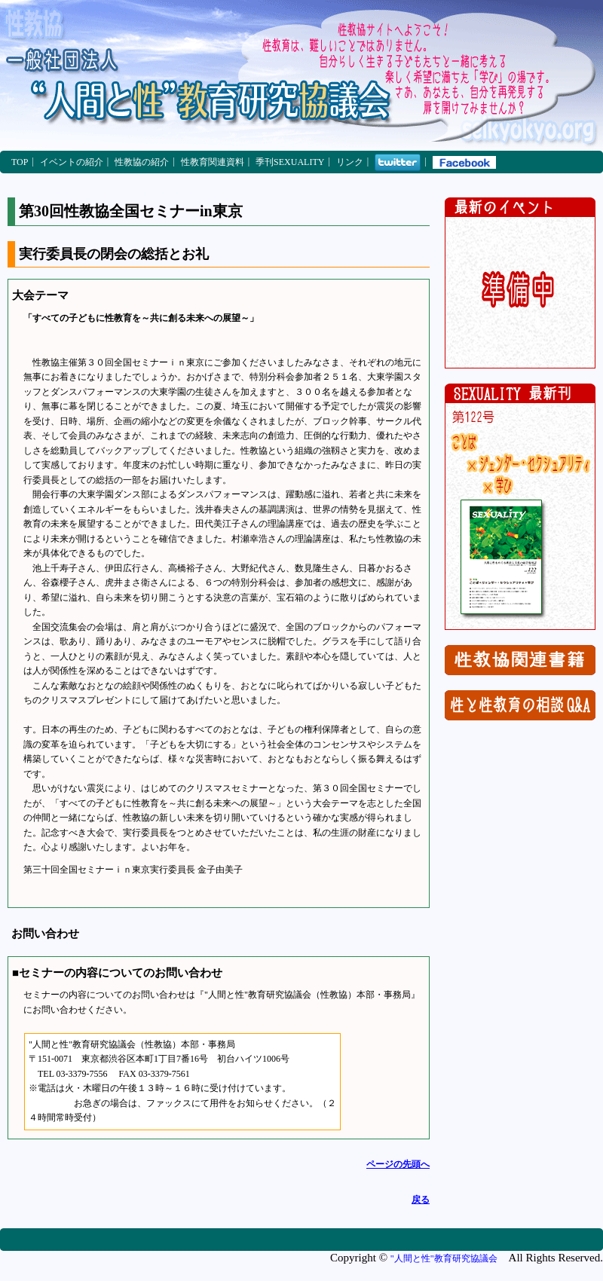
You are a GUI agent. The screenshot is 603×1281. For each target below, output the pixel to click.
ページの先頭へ (398, 1164)
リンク (349, 162)
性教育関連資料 (212, 162)
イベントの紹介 (71, 162)
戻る (421, 1199)
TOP (19, 162)
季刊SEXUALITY (290, 162)
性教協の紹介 (142, 162)
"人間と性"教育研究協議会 (443, 1258)
